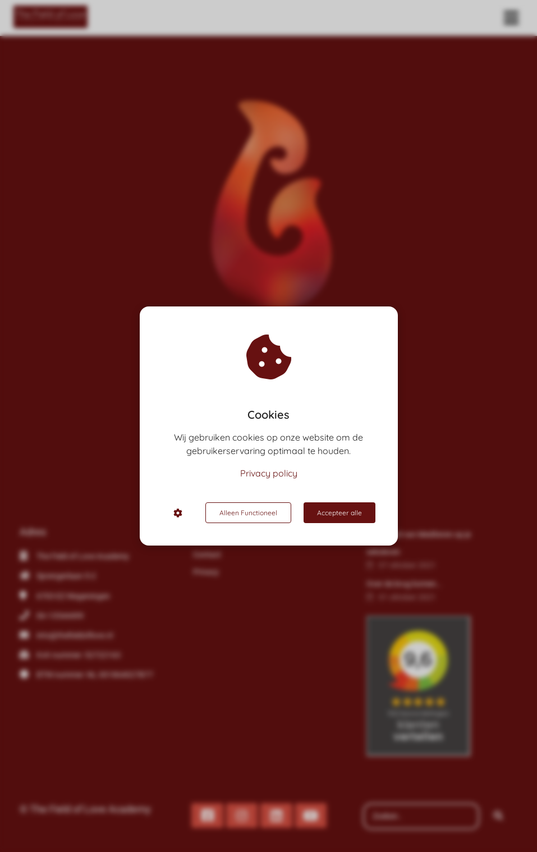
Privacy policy (268, 473)
